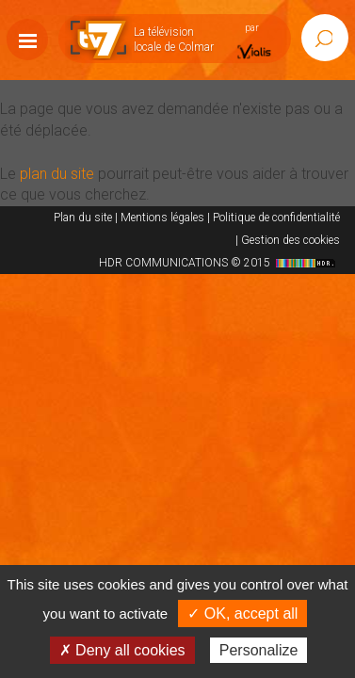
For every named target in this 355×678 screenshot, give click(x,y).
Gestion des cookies (290, 240)
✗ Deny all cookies (122, 650)
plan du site (57, 174)
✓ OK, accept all (242, 613)
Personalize (259, 650)
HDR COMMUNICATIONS (219, 262)
